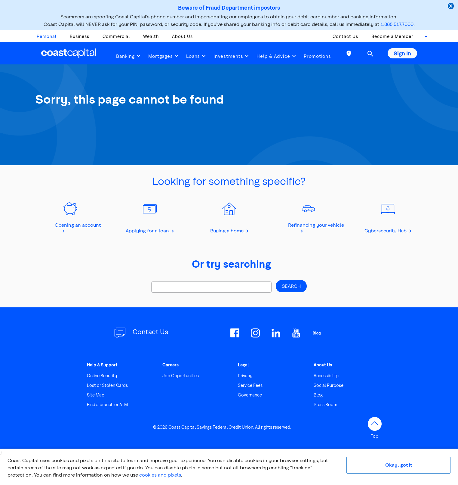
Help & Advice (273, 56)
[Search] (211, 287)
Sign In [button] (402, 53)
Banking (125, 56)
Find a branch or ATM (107, 404)
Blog (318, 394)
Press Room (325, 404)
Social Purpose (328, 385)
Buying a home (227, 230)
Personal (47, 36)
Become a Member (392, 36)
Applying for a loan (148, 230)
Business (79, 36)
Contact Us (345, 36)
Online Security (102, 375)
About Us (182, 36)
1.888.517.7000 (396, 24)
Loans (193, 56)
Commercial (116, 36)
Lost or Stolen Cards (107, 385)
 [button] (370, 53)
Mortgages (160, 56)
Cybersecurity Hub (386, 230)
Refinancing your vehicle (316, 225)
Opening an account (78, 225)
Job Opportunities (180, 375)
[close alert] (451, 6)
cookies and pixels (160, 474)
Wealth (151, 36)
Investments (228, 56)
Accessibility (326, 375)
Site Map (95, 394)
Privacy (245, 375)
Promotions (317, 56)
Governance (250, 394)
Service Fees (250, 385)
